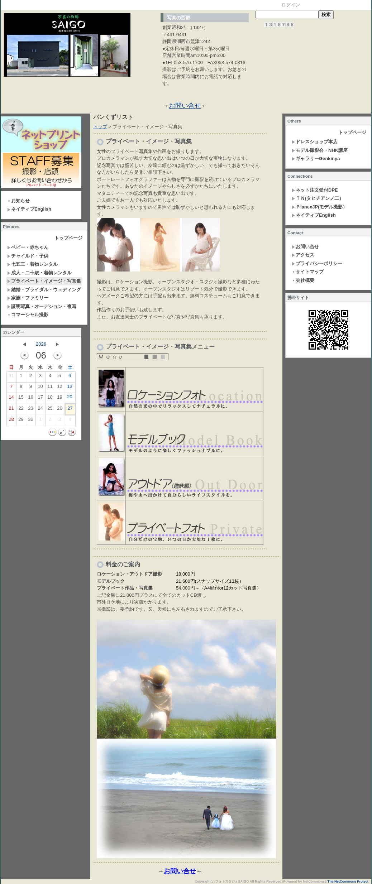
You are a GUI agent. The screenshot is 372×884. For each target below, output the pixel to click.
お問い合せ (185, 105)
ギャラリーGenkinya (316, 158)
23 (30, 409)
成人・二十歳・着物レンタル (39, 272)
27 (69, 409)
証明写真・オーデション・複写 (41, 306)
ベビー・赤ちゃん (27, 247)
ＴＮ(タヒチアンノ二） (318, 198)
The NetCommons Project (348, 881)
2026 (41, 344)
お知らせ (18, 200)
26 (59, 409)
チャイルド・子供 (27, 256)
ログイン (290, 5)
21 (11, 409)
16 (30, 398)
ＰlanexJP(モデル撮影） (319, 207)
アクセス (303, 255)
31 (11, 377)
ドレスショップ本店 (315, 141)
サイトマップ (308, 271)
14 (11, 398)
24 (40, 409)
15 (20, 398)
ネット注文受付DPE (315, 190)
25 (49, 409)
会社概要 (303, 280)
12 (59, 388)
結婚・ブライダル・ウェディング (44, 289)
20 (69, 398)
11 (49, 388)
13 (69, 388)
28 (11, 421)
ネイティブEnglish (29, 209)
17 (40, 398)
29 (20, 421)
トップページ (68, 238)
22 (20, 409)
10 (40, 388)
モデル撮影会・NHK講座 (320, 150)
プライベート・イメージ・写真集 (44, 281)
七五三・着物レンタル (32, 264)
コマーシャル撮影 (27, 314)
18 (49, 398)
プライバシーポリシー (317, 263)
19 (59, 398)
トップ (100, 126)
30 (30, 421)
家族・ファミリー (27, 298)
